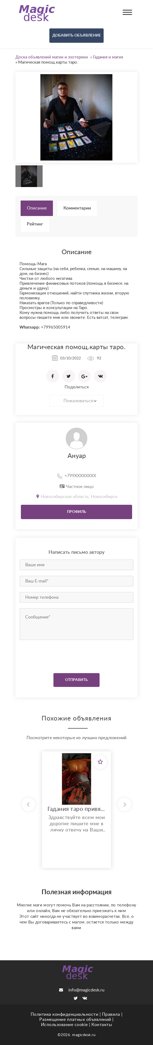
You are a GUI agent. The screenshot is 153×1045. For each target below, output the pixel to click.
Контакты (101, 1025)
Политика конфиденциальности (64, 1014)
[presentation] (52, 655)
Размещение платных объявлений (75, 1019)
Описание (37, 208)
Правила (111, 1014)
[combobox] (76, 400)
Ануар (77, 456)
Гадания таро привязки (76, 809)
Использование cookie (64, 1025)
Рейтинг (35, 224)
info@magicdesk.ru (81, 990)
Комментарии (77, 208)
